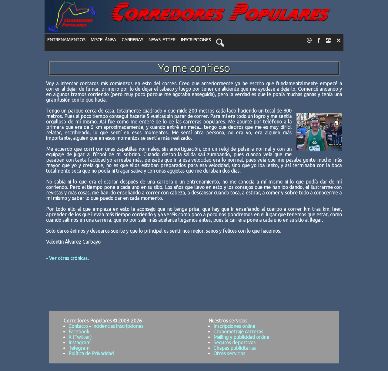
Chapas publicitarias (234, 348)
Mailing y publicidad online (241, 337)
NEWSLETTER (162, 39)
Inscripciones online (234, 326)
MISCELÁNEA (103, 39)
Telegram (79, 348)
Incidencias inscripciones (117, 326)
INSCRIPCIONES (196, 39)
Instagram (79, 342)
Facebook (79, 331)
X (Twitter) (80, 337)
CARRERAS (132, 39)
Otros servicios (229, 353)
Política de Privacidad (91, 353)
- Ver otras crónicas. (67, 258)
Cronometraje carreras (238, 331)
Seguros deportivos (234, 342)
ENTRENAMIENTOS (66, 39)
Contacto (78, 326)
